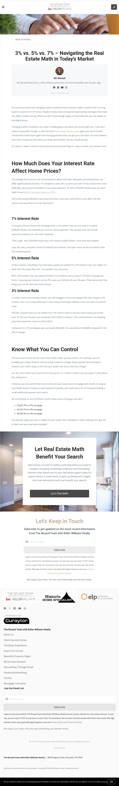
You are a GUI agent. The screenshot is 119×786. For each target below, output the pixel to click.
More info (104, 782)
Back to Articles (23, 39)
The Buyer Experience (15, 645)
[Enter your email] (62, 542)
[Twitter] (10, 608)
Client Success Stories (15, 640)
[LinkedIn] (15, 608)
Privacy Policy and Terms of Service (66, 722)
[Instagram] (25, 608)
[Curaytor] (16, 623)
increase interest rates (68, 131)
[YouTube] (19, 608)
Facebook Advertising (15, 672)
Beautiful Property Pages (17, 656)
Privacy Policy (59, 748)
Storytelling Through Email (18, 667)
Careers (8, 677)
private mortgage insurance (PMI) (39, 192)
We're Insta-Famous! (15, 661)
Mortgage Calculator (15, 683)
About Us (9, 634)
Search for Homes (13, 650)
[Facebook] (5, 608)
